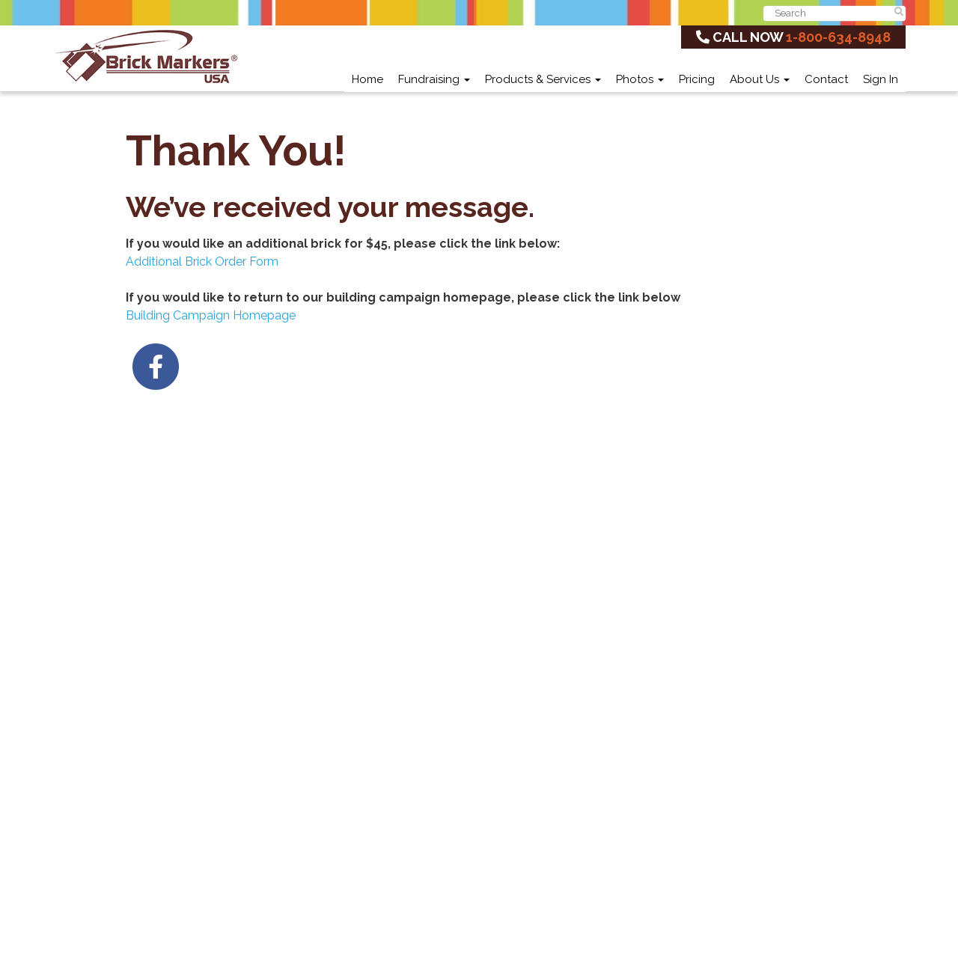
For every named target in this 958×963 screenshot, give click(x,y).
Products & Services (543, 79)
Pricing (697, 79)
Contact (826, 79)
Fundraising (434, 79)
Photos (640, 79)
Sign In (880, 79)
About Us (760, 79)
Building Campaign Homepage (211, 315)
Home (367, 79)
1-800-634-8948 (838, 37)
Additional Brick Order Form (202, 261)
